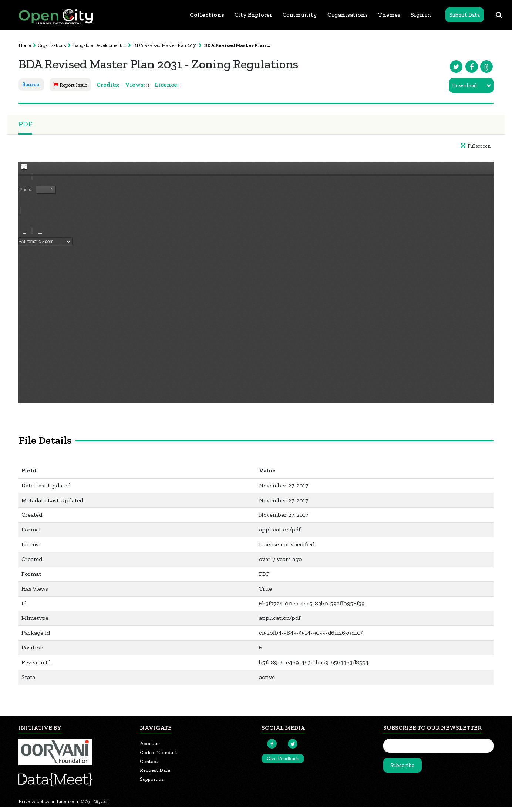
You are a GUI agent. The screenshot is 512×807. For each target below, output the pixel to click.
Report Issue (70, 85)
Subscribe (402, 765)
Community (300, 14)
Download (464, 85)
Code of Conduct (158, 752)
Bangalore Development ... (99, 45)
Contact (149, 761)
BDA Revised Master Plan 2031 (165, 45)
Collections (207, 14)
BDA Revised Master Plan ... (237, 45)
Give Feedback (283, 758)
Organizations (52, 45)
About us (150, 743)
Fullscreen (476, 146)
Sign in (421, 14)
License (65, 801)
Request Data (155, 770)
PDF (25, 123)
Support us (152, 779)
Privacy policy (34, 801)
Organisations (347, 14)
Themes (389, 14)
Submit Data (464, 15)
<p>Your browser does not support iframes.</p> (256, 282)
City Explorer (253, 14)
